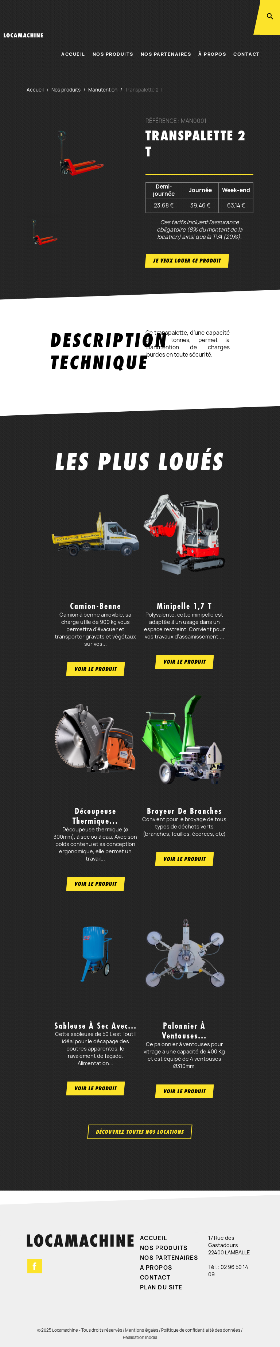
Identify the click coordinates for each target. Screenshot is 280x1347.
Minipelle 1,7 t (184, 606)
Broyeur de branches (184, 811)
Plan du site (161, 1287)
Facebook (34, 1266)
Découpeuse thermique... (95, 816)
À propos (212, 54)
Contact (246, 54)
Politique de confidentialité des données (200, 1330)
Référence (161, 121)
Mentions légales (141, 1330)
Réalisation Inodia (140, 1337)
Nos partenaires (166, 54)
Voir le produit (95, 669)
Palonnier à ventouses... (184, 1031)
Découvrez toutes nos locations (140, 1132)
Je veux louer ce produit (187, 260)
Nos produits (113, 54)
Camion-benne (95, 606)
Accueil (73, 54)
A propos (156, 1268)
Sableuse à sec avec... (95, 1026)
